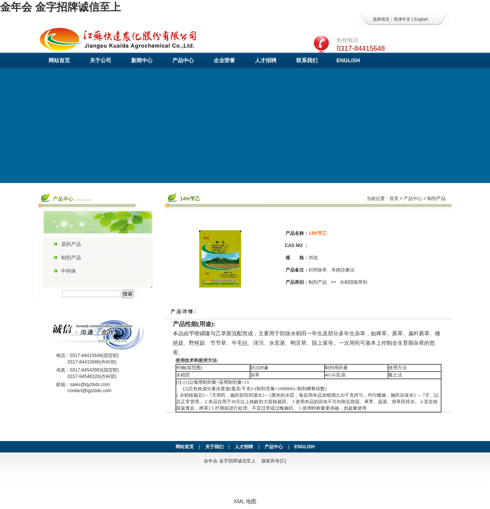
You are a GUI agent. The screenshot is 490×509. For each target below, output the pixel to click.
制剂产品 (71, 257)
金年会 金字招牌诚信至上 (60, 7)
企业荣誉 (224, 60)
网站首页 (59, 60)
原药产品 (71, 244)
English (421, 19)
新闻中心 (142, 60)
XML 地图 (245, 501)
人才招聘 (265, 60)
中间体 (68, 271)
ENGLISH (348, 60)
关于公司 (100, 60)
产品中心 (183, 60)
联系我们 (307, 60)
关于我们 (214, 446)
